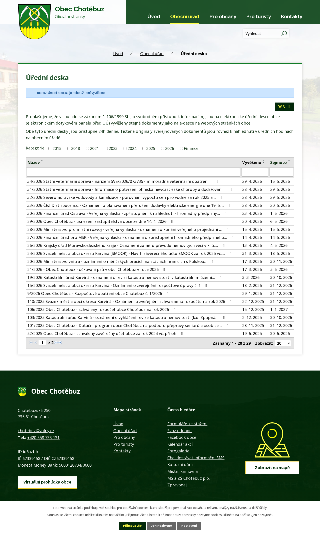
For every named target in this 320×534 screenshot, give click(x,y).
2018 (75, 149)
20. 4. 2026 (252, 222)
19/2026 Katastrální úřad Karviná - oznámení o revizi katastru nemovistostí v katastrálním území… (125, 278)
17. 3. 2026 (252, 262)
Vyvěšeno (251, 163)
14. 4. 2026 (252, 238)
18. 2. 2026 (252, 286)
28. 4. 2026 (252, 190)
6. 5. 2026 (279, 222)
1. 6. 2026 (279, 214)
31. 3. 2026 (252, 254)
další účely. (259, 507)
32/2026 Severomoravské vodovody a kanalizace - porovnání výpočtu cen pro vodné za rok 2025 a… (125, 198)
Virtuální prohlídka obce (47, 482)
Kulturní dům (180, 465)
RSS (284, 107)
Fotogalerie (178, 451)
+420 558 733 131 (43, 438)
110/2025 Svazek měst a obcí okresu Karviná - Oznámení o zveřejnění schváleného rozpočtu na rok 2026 (130, 302)
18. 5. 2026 (280, 254)
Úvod (154, 16)
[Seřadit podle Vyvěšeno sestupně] (263, 163)
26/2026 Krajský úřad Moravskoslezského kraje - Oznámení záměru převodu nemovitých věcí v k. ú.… (126, 246)
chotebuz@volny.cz (36, 431)
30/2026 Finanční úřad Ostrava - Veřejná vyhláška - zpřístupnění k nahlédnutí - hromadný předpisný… (127, 214)
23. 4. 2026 (252, 214)
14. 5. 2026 (280, 238)
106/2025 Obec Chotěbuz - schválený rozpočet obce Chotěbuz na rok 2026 (102, 310)
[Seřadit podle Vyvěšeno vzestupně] (263, 161)
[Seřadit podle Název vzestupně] (42, 161)
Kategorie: (35, 148)
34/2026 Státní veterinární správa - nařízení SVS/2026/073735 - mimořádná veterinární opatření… (123, 182)
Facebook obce (181, 438)
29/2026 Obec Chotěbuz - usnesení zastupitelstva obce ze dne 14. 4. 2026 (101, 222)
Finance (191, 149)
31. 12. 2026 (281, 286)
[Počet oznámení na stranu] (283, 344)
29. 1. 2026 (252, 294)
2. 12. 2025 (252, 318)
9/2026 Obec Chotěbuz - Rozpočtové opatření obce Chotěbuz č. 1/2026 (98, 294)
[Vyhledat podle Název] (133, 173)
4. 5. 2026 (279, 246)
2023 (113, 149)
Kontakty (291, 16)
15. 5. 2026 (280, 182)
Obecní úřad (184, 16)
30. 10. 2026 (281, 278)
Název (33, 163)
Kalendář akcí (180, 444)
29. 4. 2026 (252, 182)
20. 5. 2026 (280, 206)
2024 (132, 149)
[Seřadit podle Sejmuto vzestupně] (289, 161)
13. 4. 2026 (252, 246)
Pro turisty (258, 16)
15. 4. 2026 (252, 230)
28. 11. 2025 (253, 326)
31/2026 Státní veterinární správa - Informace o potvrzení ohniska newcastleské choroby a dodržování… (130, 190)
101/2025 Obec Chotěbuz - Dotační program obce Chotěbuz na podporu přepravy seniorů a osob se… (128, 326)
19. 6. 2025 (252, 334)
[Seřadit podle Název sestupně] (42, 163)
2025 (150, 149)
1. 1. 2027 (279, 310)
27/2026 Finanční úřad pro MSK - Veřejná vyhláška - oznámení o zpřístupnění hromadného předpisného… (131, 238)
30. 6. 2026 (280, 334)
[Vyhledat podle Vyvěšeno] (255, 173)
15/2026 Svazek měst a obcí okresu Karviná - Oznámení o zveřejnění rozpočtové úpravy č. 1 (118, 286)
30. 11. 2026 (281, 262)
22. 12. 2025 (253, 302)
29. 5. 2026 (280, 190)
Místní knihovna (182, 472)
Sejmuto (278, 163)
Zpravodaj (177, 485)
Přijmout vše (132, 525)
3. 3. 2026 (251, 278)
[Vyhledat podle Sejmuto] (281, 173)
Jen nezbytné (162, 525)
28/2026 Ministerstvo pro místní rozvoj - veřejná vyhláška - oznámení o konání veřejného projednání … (128, 230)
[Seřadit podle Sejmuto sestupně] (289, 163)
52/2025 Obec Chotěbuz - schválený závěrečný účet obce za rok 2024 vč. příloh (105, 334)
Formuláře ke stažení (187, 424)
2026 (169, 149)
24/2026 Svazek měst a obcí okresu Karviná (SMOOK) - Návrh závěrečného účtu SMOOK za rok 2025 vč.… (130, 254)
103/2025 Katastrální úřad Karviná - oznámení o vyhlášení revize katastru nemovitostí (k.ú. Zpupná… (127, 318)
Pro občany (222, 16)
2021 (94, 149)
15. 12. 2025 (253, 310)
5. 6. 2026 (279, 270)
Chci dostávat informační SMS (195, 458)
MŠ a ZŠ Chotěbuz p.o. (188, 478)
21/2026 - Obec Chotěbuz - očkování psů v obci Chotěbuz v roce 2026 (97, 270)
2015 (56, 149)
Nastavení (190, 525)
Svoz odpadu (179, 431)
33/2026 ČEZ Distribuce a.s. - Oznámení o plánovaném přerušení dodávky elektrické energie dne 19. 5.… (129, 206)
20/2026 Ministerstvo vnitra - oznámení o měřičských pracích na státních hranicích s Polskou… (121, 262)
